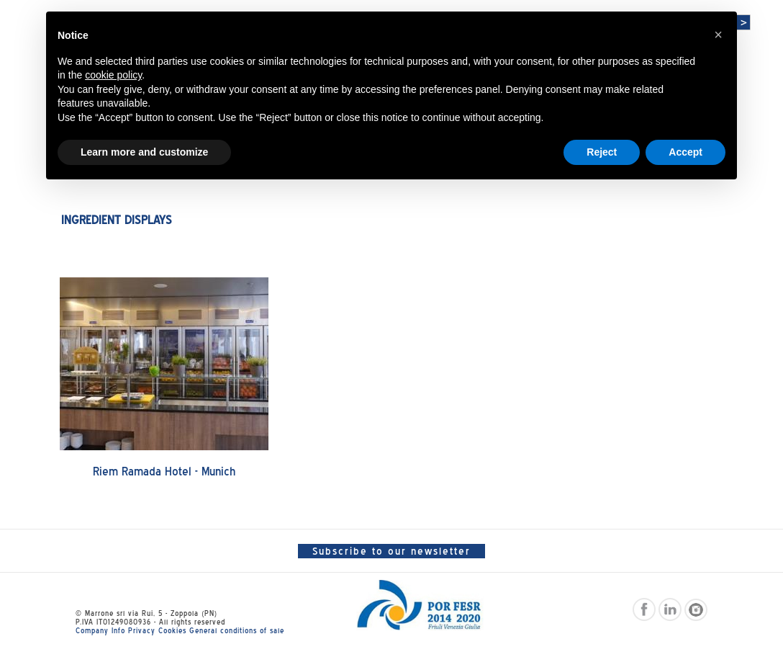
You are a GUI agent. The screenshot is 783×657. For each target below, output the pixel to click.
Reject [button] (602, 152)
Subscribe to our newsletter (391, 551)
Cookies (172, 630)
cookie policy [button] (113, 75)
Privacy (141, 630)
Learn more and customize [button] (144, 152)
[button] (718, 34)
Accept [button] (685, 152)
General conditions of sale (236, 630)
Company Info (100, 630)
